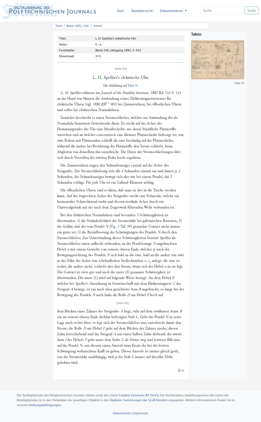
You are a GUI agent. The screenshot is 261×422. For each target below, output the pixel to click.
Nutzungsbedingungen (45, 405)
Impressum (140, 413)
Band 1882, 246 (77, 26)
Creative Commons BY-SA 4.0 (139, 395)
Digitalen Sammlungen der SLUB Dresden (139, 400)
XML (98, 56)
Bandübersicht (142, 10)
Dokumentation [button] (172, 10)
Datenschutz (121, 413)
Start (120, 10)
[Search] (221, 10)
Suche (251, 10)
